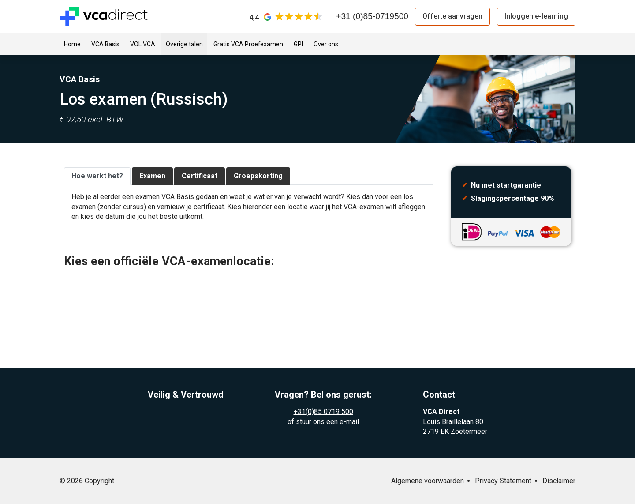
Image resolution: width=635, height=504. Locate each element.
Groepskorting (258, 176)
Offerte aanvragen (452, 16)
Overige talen (184, 44)
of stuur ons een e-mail (323, 421)
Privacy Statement (503, 481)
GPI (298, 44)
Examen (152, 176)
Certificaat (199, 176)
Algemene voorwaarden (427, 481)
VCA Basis (105, 44)
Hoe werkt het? (97, 176)
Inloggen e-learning (536, 16)
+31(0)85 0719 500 (323, 411)
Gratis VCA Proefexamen (248, 44)
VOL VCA (142, 44)
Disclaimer (558, 481)
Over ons (326, 44)
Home (72, 44)
